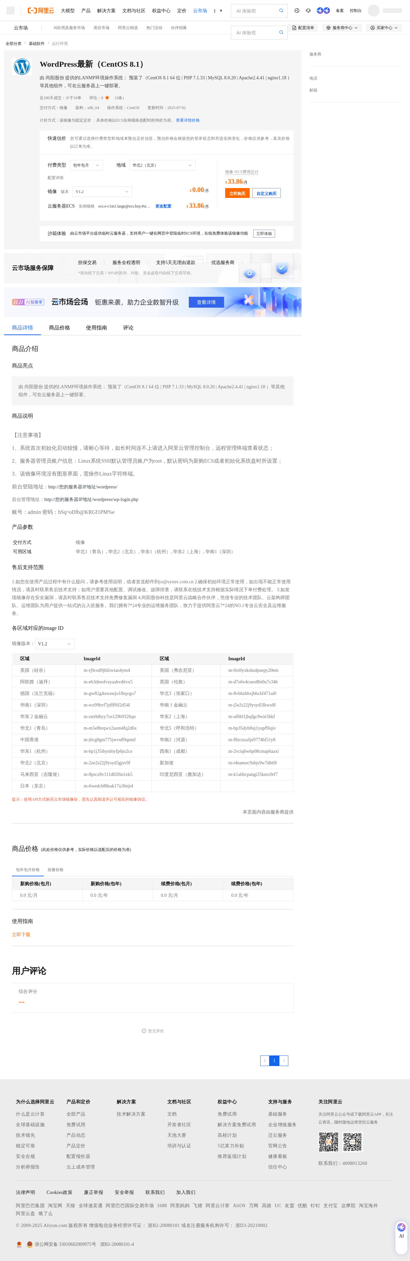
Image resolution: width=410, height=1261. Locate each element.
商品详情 (22, 327)
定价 (181, 10)
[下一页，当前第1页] (283, 1060)
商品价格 (59, 327)
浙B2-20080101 (164, 1225)
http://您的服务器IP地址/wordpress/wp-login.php (91, 499)
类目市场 (101, 27)
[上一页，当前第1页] (264, 1060)
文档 (172, 1114)
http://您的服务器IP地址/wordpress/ (82, 486)
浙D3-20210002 (251, 1225)
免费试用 (76, 1124)
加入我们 (185, 1192)
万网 (254, 1205)
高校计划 (227, 1135)
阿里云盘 (25, 1213)
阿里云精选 (128, 27)
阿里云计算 (218, 1205)
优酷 (302, 1205)
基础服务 (277, 1114)
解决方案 (106, 10)
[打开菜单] (10, 10)
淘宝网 (55, 1205)
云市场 (200, 10)
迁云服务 (277, 1135)
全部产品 (76, 1114)
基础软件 (37, 43)
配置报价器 (78, 1156)
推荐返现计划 (232, 1156)
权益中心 (161, 10)
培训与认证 (179, 1145)
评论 (128, 327)
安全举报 (124, 1192)
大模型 (68, 10)
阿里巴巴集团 (30, 1205)
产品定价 (76, 1145)
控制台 (356, 10)
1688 (162, 1205)
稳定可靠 (25, 1145)
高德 (266, 1205)
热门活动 (154, 27)
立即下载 (21, 934)
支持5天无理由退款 (175, 262)
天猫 (70, 1205)
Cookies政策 (59, 1192)
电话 (313, 78)
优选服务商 (222, 262)
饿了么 (45, 1213)
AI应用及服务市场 (69, 27)
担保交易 (87, 262)
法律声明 (25, 1192)
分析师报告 (28, 1167)
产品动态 (76, 1135)
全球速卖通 (91, 1205)
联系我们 (155, 1192)
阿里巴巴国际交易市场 (130, 1205)
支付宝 (330, 1205)
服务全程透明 (126, 262)
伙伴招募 (179, 27)
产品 (86, 10)
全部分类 (13, 43)
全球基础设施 (30, 1124)
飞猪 (197, 1205)
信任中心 (277, 1167)
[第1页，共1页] (274, 1060)
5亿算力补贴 (231, 1145)
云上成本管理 (80, 1167)
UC (278, 1205)
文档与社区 (133, 10)
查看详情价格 (188, 120)
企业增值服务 (282, 1124)
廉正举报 (93, 1192)
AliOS (239, 1205)
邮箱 (313, 90)
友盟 (289, 1205)
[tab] (28, 869)
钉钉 (315, 1205)
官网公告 (277, 1145)
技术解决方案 (131, 1114)
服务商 (315, 54)
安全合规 (25, 1156)
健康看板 (277, 1156)
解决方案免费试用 (237, 1124)
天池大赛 (176, 1135)
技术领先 (25, 1135)
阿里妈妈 (179, 1205)
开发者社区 (179, 1124)
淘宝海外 (368, 1205)
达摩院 (348, 1205)
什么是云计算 (30, 1114)
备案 (340, 10)
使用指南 (96, 327)
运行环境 (60, 43)
